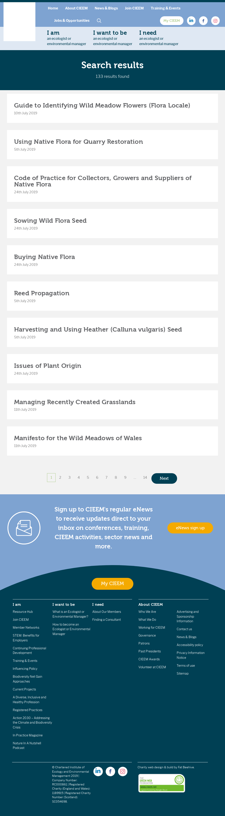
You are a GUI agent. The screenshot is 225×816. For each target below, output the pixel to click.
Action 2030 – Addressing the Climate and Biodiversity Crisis (32, 722)
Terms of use (186, 666)
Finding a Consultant (106, 620)
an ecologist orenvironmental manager (66, 38)
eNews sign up (190, 528)
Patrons (144, 643)
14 (145, 477)
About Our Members (106, 612)
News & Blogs (106, 8)
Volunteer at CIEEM (152, 667)
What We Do (147, 620)
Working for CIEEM (151, 628)
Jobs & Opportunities (71, 20)
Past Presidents (149, 651)
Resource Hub (23, 612)
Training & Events (165, 8)
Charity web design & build (155, 767)
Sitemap (183, 673)
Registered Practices (27, 710)
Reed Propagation (41, 293)
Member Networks (26, 628)
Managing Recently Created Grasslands (75, 402)
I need (98, 604)
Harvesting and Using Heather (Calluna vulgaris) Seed (98, 329)
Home (53, 8)
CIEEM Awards (149, 659)
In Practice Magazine (28, 735)
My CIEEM (171, 21)
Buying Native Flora (44, 257)
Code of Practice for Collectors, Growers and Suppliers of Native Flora (103, 181)
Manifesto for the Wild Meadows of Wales (78, 438)
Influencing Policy (25, 669)
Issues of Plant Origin (47, 365)
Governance (147, 635)
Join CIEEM (134, 8)
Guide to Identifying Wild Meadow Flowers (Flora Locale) (102, 105)
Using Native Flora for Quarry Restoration (78, 141)
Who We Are (147, 612)
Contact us (184, 629)
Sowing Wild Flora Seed (50, 220)
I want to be (64, 604)
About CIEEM (76, 8)
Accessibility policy (190, 645)
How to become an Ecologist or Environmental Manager (71, 629)
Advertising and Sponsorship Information (188, 616)
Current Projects (24, 689)
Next (164, 478)
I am (17, 604)
